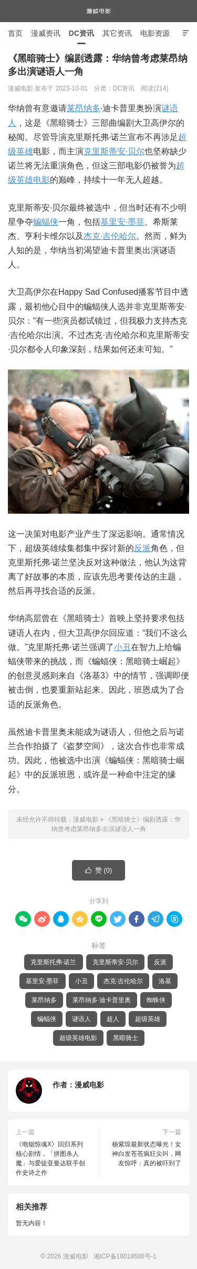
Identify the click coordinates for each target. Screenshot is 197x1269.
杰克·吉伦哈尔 (110, 236)
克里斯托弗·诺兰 (53, 962)
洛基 (165, 981)
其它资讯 (117, 33)
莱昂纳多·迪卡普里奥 (101, 1000)
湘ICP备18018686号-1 (125, 1256)
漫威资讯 (45, 33)
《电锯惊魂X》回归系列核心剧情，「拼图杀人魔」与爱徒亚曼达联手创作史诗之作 (50, 1158)
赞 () (98, 870)
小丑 (122, 647)
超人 (113, 1019)
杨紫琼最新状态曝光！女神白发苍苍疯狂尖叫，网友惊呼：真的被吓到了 (146, 1154)
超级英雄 (147, 1019)
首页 (15, 33)
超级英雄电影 (78, 1038)
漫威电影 (99, 11)
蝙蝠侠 (45, 221)
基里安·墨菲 (122, 221)
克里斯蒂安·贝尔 (114, 151)
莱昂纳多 (83, 108)
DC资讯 (81, 33)
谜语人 (81, 1019)
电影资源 (155, 33)
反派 (142, 548)
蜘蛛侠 (156, 1000)
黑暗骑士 (125, 1038)
